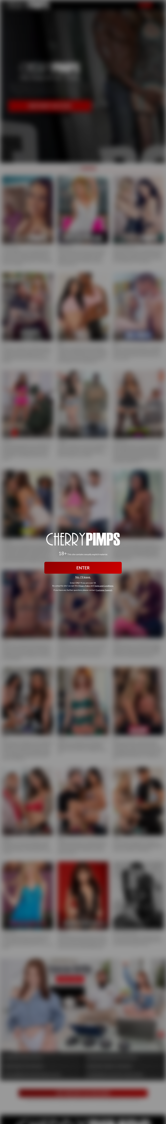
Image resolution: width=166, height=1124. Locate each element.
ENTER (83, 567)
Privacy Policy (84, 585)
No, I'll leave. (83, 577)
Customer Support (104, 590)
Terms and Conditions (103, 585)
